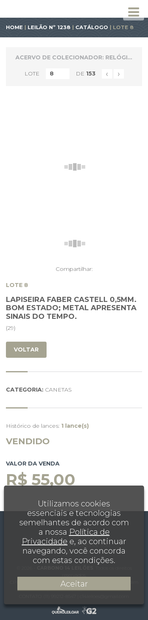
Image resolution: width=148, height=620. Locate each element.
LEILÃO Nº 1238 (49, 27)
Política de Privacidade (66, 536)
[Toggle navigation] (133, 12)
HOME (14, 27)
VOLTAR (26, 349)
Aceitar (74, 584)
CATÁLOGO (91, 27)
